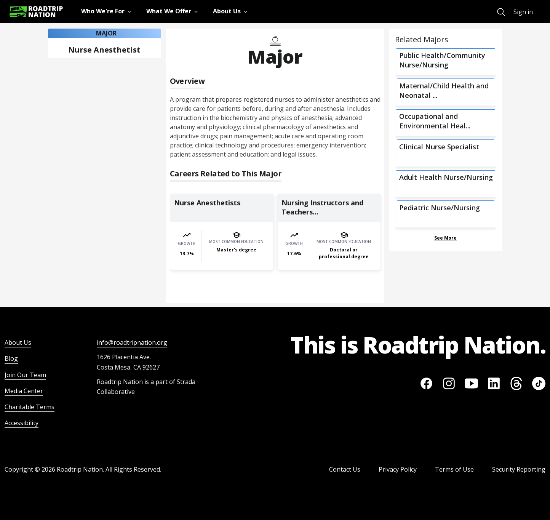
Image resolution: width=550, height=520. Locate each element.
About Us (18, 342)
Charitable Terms (29, 407)
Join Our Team (25, 375)
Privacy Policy (398, 469)
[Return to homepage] (36, 11)
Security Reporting (518, 469)
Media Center (24, 391)
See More (445, 238)
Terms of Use (454, 469)
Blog (11, 358)
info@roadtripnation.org (132, 342)
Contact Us (344, 469)
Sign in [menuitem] (523, 12)
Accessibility (21, 423)
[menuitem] (501, 12)
